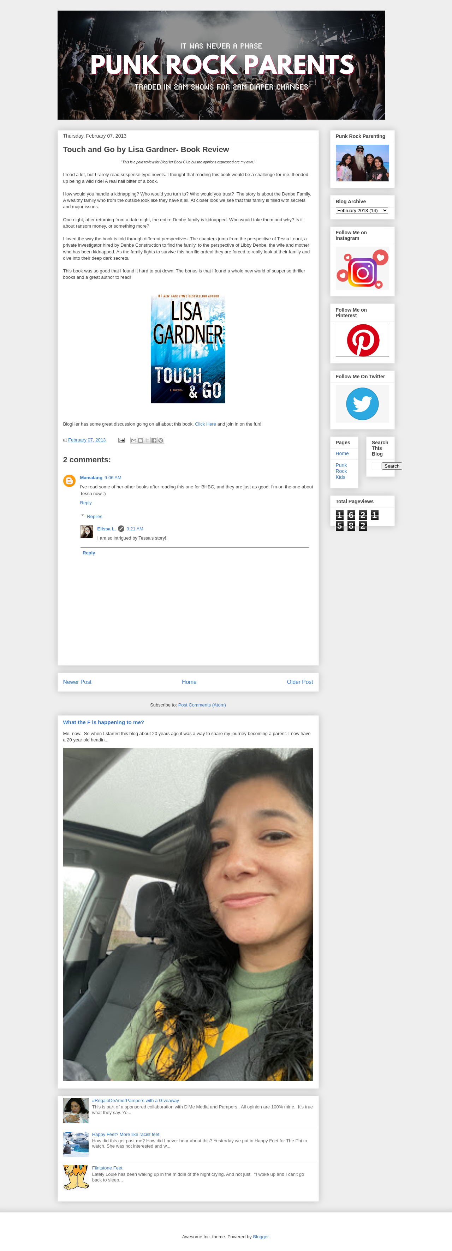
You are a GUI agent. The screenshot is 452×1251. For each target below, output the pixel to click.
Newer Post (77, 682)
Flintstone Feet (107, 1168)
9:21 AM (134, 528)
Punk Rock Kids (341, 471)
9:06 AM (113, 477)
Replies (94, 516)
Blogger (260, 1236)
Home (189, 682)
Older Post (300, 682)
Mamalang (91, 477)
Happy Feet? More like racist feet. (126, 1134)
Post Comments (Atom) (202, 705)
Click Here (205, 424)
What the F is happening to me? (103, 722)
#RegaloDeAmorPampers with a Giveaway (135, 1100)
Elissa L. (106, 528)
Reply (86, 502)
